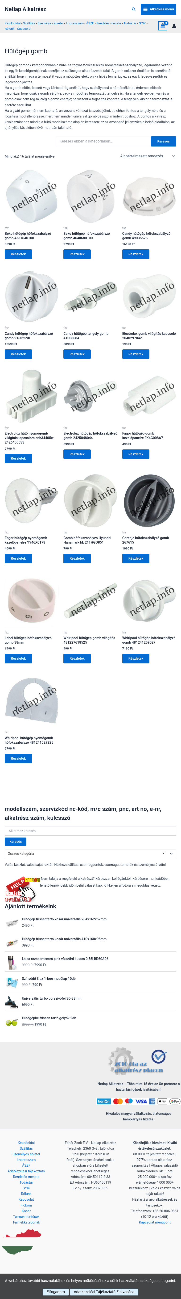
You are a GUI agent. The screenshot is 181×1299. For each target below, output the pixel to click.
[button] (134, 9)
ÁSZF (90, 23)
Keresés (15, 844)
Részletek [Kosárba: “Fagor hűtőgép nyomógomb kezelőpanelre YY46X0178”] (18, 560)
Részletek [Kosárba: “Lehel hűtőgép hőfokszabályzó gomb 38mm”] (18, 660)
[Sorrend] (147, 156)
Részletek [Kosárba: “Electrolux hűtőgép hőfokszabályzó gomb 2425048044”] (77, 455)
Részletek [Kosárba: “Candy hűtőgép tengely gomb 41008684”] (77, 355)
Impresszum (75, 23)
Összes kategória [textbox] (86, 856)
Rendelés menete (108, 23)
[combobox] (90, 856)
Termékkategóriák (26, 1222)
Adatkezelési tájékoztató (26, 1171)
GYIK (142, 23)
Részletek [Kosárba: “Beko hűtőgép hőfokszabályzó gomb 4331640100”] (18, 254)
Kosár (26, 1211)
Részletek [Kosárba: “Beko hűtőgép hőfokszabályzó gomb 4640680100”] (77, 254)
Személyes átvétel (50, 23)
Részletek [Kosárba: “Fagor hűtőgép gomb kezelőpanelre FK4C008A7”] (136, 455)
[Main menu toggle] (158, 9)
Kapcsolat (24, 28)
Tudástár (129, 23)
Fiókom (26, 1205)
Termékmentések (26, 1217)
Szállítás (29, 23)
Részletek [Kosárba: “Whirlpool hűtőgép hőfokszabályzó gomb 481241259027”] (136, 660)
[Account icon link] (174, 26)
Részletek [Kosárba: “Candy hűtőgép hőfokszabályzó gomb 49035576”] (136, 254)
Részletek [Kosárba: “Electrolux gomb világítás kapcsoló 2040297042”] (136, 355)
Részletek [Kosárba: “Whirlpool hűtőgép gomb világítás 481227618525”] (77, 660)
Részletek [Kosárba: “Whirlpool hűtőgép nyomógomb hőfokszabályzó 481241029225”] (18, 761)
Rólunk (10, 28)
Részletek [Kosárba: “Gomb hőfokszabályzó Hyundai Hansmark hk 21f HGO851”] (77, 560)
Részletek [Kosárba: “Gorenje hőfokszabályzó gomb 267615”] (136, 560)
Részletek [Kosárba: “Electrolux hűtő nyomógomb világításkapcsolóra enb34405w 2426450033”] (18, 459)
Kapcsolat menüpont (155, 1222)
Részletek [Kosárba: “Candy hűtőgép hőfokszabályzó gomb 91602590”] (18, 355)
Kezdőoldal (13, 23)
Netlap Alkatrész (25, 9)
